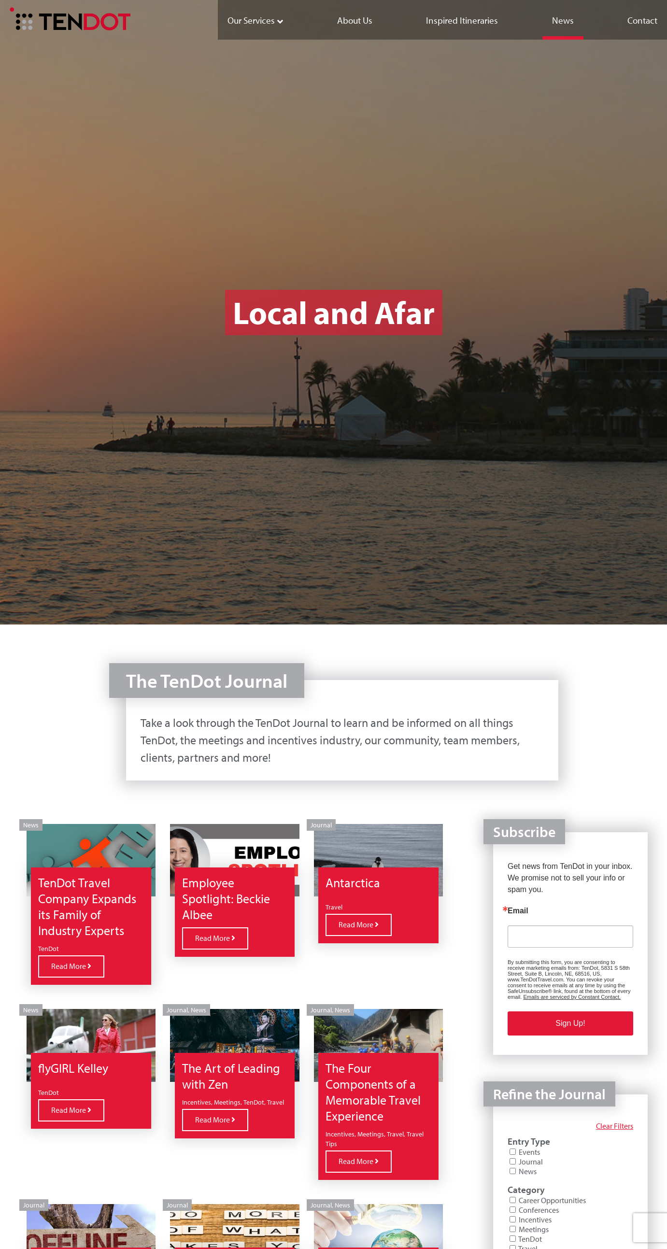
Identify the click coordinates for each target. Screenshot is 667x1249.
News (528, 1171)
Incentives (535, 1219)
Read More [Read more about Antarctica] (359, 924)
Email (518, 911)
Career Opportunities (552, 1200)
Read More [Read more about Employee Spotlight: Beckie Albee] (215, 938)
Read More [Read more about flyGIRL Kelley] (71, 1110)
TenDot (530, 1239)
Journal (531, 1161)
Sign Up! (570, 1023)
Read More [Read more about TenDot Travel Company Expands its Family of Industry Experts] (71, 966)
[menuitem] (255, 20)
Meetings (534, 1229)
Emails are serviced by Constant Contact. (572, 997)
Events (529, 1152)
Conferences (539, 1210)
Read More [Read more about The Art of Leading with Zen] (215, 1119)
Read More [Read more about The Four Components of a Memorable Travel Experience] (359, 1161)
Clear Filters (614, 1126)
